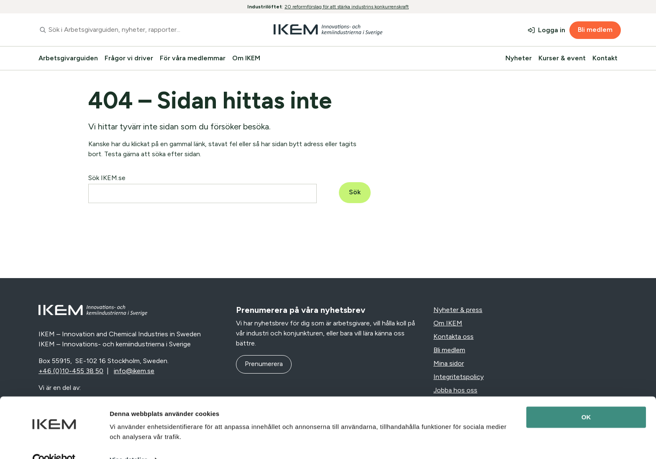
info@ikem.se (134, 371)
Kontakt (605, 58)
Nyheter (518, 58)
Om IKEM (246, 58)
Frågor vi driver (129, 58)
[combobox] (133, 29)
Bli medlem (595, 30)
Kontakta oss (453, 336)
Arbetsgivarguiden (68, 58)
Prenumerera (264, 364)
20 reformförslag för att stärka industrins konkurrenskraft (346, 7)
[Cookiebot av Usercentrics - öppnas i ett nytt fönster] (54, 442)
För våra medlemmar (193, 58)
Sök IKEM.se (107, 178)
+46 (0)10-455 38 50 (70, 371)
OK (586, 399)
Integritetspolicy (458, 377)
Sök (355, 192)
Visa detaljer (128, 442)
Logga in (551, 30)
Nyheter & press (457, 310)
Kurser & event (562, 58)
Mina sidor (448, 363)
